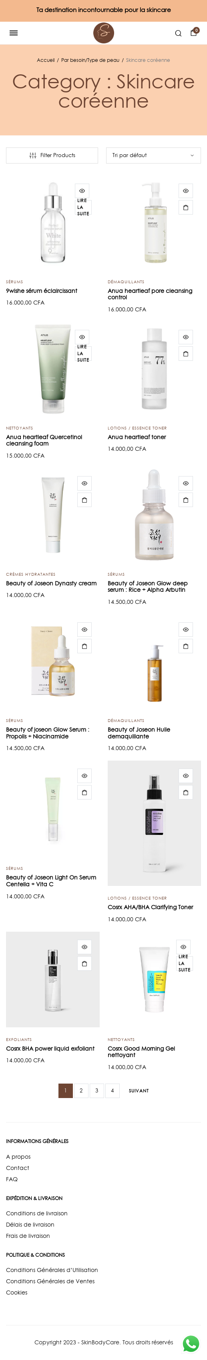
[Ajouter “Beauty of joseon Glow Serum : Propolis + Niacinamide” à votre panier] (84, 646)
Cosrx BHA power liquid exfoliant (50, 1049)
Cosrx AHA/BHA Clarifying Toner (150, 907)
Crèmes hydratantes (31, 574)
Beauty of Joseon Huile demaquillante (139, 733)
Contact (17, 1168)
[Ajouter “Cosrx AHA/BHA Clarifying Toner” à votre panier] (186, 792)
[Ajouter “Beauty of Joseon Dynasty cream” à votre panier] (84, 500)
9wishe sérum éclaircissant (41, 291)
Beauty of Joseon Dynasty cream (51, 583)
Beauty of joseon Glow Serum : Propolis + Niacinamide (47, 733)
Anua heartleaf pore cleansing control (150, 294)
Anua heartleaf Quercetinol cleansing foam (44, 440)
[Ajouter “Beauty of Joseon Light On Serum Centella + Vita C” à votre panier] (84, 792)
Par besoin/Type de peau (90, 60)
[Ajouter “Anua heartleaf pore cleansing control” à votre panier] (186, 207)
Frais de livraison (28, 1236)
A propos (18, 1157)
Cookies (16, 1292)
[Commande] (153, 155)
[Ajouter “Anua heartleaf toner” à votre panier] (186, 353)
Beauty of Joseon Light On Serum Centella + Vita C (51, 880)
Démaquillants (126, 281)
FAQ (12, 1179)
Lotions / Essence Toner (137, 428)
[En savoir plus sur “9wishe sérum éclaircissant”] (83, 207)
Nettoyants (19, 428)
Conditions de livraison (37, 1213)
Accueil (45, 60)
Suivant (139, 1091)
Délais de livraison (30, 1225)
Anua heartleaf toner (137, 437)
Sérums (14, 281)
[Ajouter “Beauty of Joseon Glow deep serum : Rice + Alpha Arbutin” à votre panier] (186, 500)
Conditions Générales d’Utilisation (52, 1270)
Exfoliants (19, 1039)
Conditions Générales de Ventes (50, 1281)
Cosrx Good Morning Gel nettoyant (141, 1052)
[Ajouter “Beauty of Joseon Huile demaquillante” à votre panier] (186, 646)
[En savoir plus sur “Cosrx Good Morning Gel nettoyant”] (184, 963)
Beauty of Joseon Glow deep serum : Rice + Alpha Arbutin (148, 586)
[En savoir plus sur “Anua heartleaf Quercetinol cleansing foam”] (83, 353)
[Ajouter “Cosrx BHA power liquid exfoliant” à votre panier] (84, 963)
